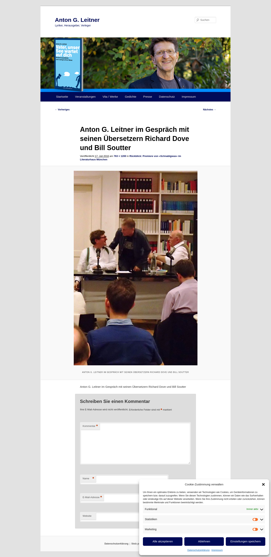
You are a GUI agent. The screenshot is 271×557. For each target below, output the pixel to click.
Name (88, 478)
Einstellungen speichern (245, 541)
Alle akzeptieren (163, 541)
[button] (263, 484)
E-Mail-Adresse (92, 497)
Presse (147, 96)
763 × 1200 (120, 156)
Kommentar (90, 426)
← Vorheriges (62, 109)
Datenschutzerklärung (198, 550)
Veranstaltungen (85, 96)
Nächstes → (209, 109)
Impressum (217, 550)
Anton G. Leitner (77, 20)
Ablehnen (204, 541)
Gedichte (130, 96)
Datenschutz (167, 96)
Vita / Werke (110, 96)
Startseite (62, 96)
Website (87, 515)
